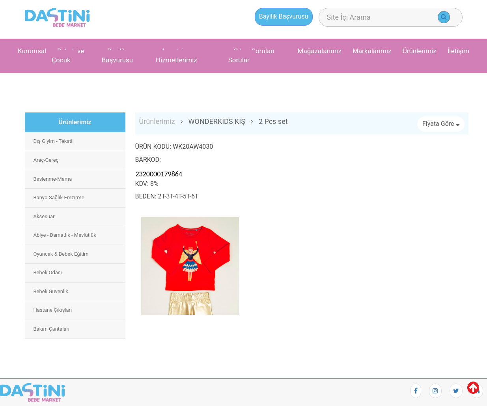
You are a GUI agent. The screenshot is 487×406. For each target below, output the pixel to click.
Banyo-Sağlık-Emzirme (59, 197)
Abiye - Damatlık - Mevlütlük (65, 235)
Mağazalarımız (319, 51)
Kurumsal (32, 51)
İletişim (458, 51)
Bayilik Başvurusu (117, 55)
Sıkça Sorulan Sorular (251, 55)
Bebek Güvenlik (51, 291)
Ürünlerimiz (420, 51)
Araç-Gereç (46, 160)
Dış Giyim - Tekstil (54, 141)
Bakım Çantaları (52, 329)
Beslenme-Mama (53, 179)
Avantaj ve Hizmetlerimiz (176, 55)
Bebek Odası (48, 272)
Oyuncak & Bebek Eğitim (61, 254)
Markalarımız (372, 51)
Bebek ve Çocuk (68, 55)
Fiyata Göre (440, 123)
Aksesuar (44, 216)
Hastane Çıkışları (53, 310)
